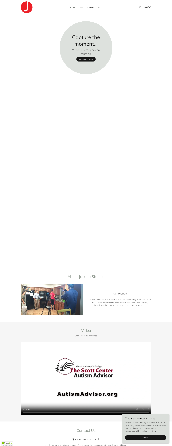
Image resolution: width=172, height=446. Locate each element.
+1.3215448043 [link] (144, 7)
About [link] (100, 7)
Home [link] (72, 7)
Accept (145, 437)
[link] (26, 7)
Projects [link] (90, 7)
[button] (7, 444)
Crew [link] (81, 7)
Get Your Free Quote (86, 59)
